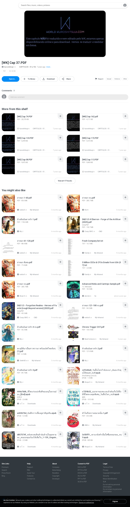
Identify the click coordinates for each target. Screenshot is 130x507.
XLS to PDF (82, 476)
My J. (20, 231)
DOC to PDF (82, 467)
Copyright (55, 476)
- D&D (99, 231)
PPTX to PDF (82, 470)
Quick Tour (31, 473)
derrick (86, 296)
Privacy (105, 470)
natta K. (21, 210)
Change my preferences (86, 502)
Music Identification (110, 479)
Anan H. (21, 296)
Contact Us (31, 479)
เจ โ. (20, 404)
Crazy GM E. (87, 231)
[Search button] (118, 5)
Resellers (55, 473)
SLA (104, 482)
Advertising (56, 470)
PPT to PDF (82, 479)
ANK (85, 425)
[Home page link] (9, 5)
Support (30, 467)
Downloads (30, 404)
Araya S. (86, 382)
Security (106, 476)
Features (30, 476)
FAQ (28, 470)
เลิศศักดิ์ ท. (22, 360)
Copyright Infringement (111, 473)
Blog (3, 476)
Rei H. (85, 210)
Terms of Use (108, 467)
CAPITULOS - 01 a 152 (26, 67)
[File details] (11, 122)
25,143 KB (12, 71)
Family (85, 253)
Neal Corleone (88, 339)
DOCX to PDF (82, 473)
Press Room (6, 473)
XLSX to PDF (82, 482)
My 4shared (33, 210)
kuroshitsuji (8, 67)
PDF (4, 71)
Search (4, 470)
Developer (56, 479)
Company (55, 467)
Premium (5, 467)
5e (94, 296)
